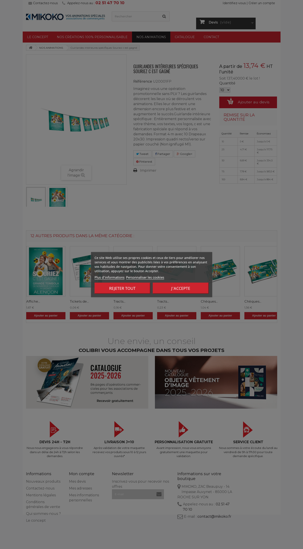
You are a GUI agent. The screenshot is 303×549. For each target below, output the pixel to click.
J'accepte (180, 288)
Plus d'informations (110, 277)
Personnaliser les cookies (145, 277)
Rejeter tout (122, 288)
